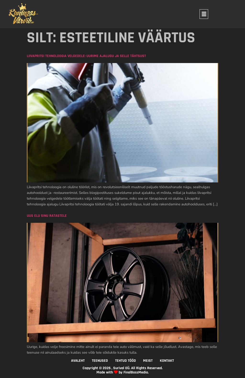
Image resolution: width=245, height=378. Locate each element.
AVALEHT (78, 360)
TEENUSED (100, 360)
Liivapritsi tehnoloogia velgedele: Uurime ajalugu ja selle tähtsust (86, 56)
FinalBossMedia (135, 372)
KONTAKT (167, 360)
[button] (204, 14)
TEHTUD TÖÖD (125, 360)
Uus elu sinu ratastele (47, 215)
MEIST (148, 360)
